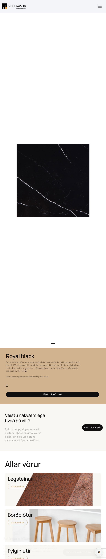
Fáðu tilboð (52, 394)
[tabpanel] (53, 180)
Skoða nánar (17, 486)
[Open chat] (99, 552)
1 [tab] (53, 343)
